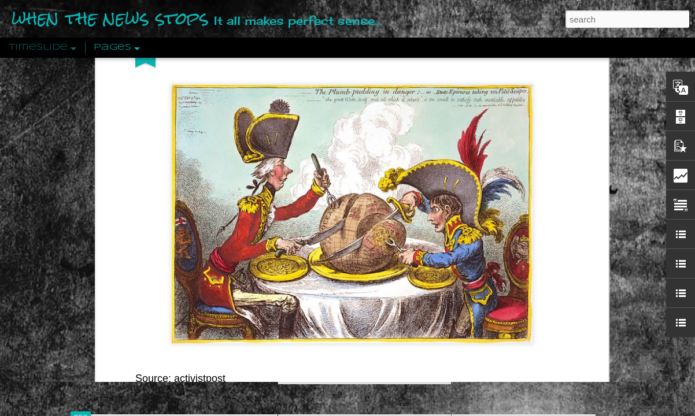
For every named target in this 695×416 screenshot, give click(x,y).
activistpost (199, 147)
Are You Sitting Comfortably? (353, 296)
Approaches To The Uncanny (513, 246)
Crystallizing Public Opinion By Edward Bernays (546, 267)
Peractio (122, 268)
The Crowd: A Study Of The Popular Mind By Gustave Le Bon (571, 287)
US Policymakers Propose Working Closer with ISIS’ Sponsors (573, 347)
